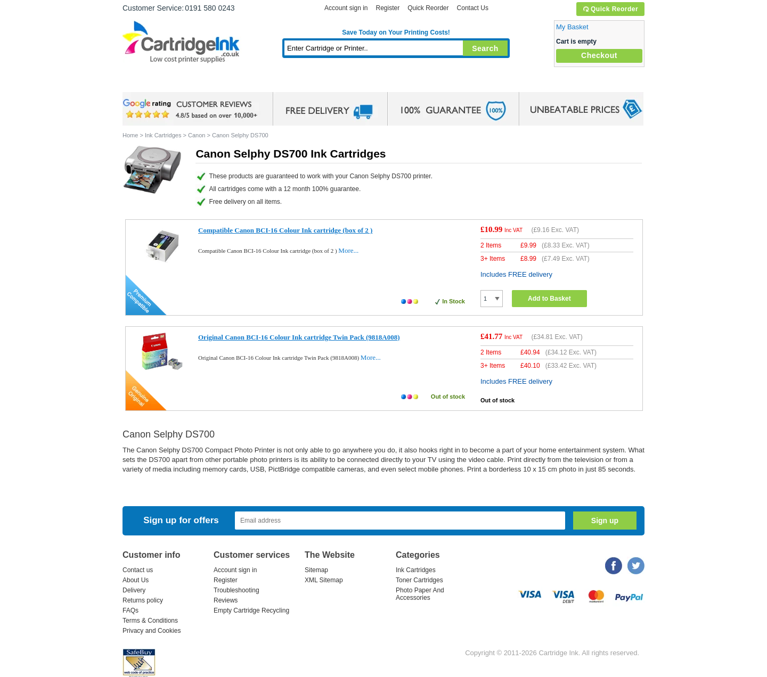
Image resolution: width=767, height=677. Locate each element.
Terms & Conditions (150, 620)
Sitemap (316, 570)
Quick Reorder (610, 9)
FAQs (130, 610)
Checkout (599, 55)
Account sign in (346, 8)
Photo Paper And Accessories (420, 594)
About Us (136, 580)
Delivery (134, 590)
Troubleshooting (236, 590)
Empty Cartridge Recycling (251, 610)
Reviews (226, 600)
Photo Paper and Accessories (399, 82)
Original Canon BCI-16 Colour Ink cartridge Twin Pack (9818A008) (298, 337)
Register (387, 8)
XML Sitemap (324, 580)
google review (192, 109)
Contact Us (472, 8)
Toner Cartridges (285, 82)
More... (348, 250)
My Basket (572, 27)
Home (144, 82)
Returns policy (143, 600)
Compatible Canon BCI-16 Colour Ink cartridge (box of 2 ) (285, 230)
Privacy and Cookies (152, 630)
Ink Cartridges (203, 82)
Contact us (138, 570)
